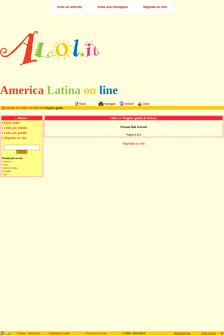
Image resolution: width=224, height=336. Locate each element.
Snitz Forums (208, 333)
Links (24, 108)
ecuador (7, 171)
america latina (10, 168)
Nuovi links (12, 123)
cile (5, 174)
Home (10, 108)
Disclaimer (34, 333)
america (7, 161)
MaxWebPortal (182, 333)
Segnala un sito (15, 138)
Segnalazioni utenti (59, 333)
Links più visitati (15, 128)
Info (36, 108)
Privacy (21, 333)
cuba (5, 164)
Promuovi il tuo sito (96, 333)
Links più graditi (15, 133)
